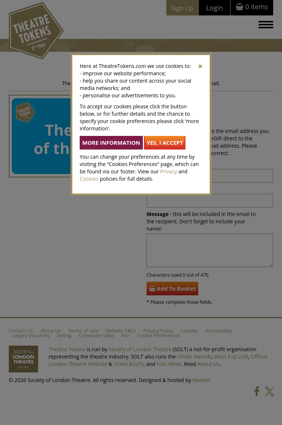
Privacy (168, 171)
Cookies (89, 178)
